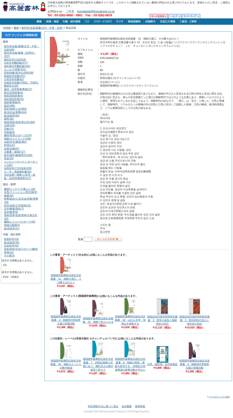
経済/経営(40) (11, 242)
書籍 (16, 27)
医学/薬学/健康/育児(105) (18, 155)
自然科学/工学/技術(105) (18, 168)
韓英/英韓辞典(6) (13, 95)
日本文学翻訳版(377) (16, 62)
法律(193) (9, 125)
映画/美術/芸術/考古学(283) (19, 122)
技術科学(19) (11, 239)
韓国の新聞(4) (12, 225)
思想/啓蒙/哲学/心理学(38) (18, 72)
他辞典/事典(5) (12, 102)
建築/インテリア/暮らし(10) (19, 189)
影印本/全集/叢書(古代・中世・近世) (42, 27)
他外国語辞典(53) (14, 99)
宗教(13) (9, 128)
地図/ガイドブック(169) (17, 138)
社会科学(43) (11, 245)
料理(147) (9, 145)
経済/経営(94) (11, 115)
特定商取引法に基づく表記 (103, 406)
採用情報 (140, 406)
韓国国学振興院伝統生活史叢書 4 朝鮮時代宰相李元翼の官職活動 (66, 320)
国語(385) (9, 105)
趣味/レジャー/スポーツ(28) (19, 221)
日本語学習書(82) (14, 79)
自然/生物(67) (11, 148)
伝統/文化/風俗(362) (15, 141)
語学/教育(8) (11, 212)
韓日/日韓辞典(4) (13, 92)
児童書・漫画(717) (14, 151)
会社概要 (127, 406)
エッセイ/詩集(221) (15, 69)
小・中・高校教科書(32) (17, 171)
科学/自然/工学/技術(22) (17, 205)
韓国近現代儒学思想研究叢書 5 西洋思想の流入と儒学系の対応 (194, 320)
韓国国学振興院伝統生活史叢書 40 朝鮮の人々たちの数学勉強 (66, 364)
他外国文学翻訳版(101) (17, 66)
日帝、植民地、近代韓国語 (162, 364)
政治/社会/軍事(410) (15, 112)
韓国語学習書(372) (14, 76)
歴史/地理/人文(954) (15, 108)
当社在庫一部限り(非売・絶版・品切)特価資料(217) (19, 176)
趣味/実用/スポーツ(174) (18, 135)
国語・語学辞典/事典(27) (18, 89)
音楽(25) (9, 158)
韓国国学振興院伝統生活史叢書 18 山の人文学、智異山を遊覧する (130, 320)
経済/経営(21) (11, 228)
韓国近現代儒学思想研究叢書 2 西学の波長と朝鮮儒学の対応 (162, 320)
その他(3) (9, 255)
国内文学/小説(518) (15, 59)
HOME (7, 27)
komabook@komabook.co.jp (96, 11)
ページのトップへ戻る (218, 397)
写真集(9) (9, 132)
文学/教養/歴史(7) (14, 208)
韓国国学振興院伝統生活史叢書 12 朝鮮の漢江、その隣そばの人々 (66, 279)
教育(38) (9, 118)
